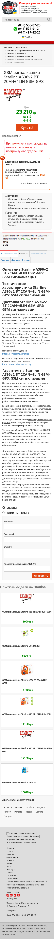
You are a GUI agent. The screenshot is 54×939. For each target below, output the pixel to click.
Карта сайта (12, 878)
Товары (10, 854)
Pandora (18, 811)
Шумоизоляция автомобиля (20, 839)
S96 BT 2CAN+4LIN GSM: (27, 714)
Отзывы (26, 260)
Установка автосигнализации (21, 833)
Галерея (10, 872)
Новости (10, 860)
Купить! (27, 128)
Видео (9, 863)
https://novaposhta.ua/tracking (16, 364)
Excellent (30, 807)
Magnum (41, 807)
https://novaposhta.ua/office (15, 353)
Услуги (9, 851)
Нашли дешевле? (11, 135)
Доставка (16, 260)
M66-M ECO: (21, 646)
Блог (8, 866)
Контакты (11, 875)
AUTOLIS (8, 807)
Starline (39, 811)
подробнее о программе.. (34, 183)
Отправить (41, 575)
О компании (12, 857)
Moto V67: (20, 782)
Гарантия (5, 260)
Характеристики (38, 254)
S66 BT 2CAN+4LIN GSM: (27, 611)
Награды (10, 869)
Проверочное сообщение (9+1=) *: (20, 564)
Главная (10, 848)
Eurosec (18, 807)
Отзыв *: (8, 547)
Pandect (7, 811)
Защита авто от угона (17, 836)
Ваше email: (9, 534)
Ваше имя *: (9, 521)
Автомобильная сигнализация (21, 842)
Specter (28, 811)
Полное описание (9, 254)
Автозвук (34, 836)
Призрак (8, 816)
